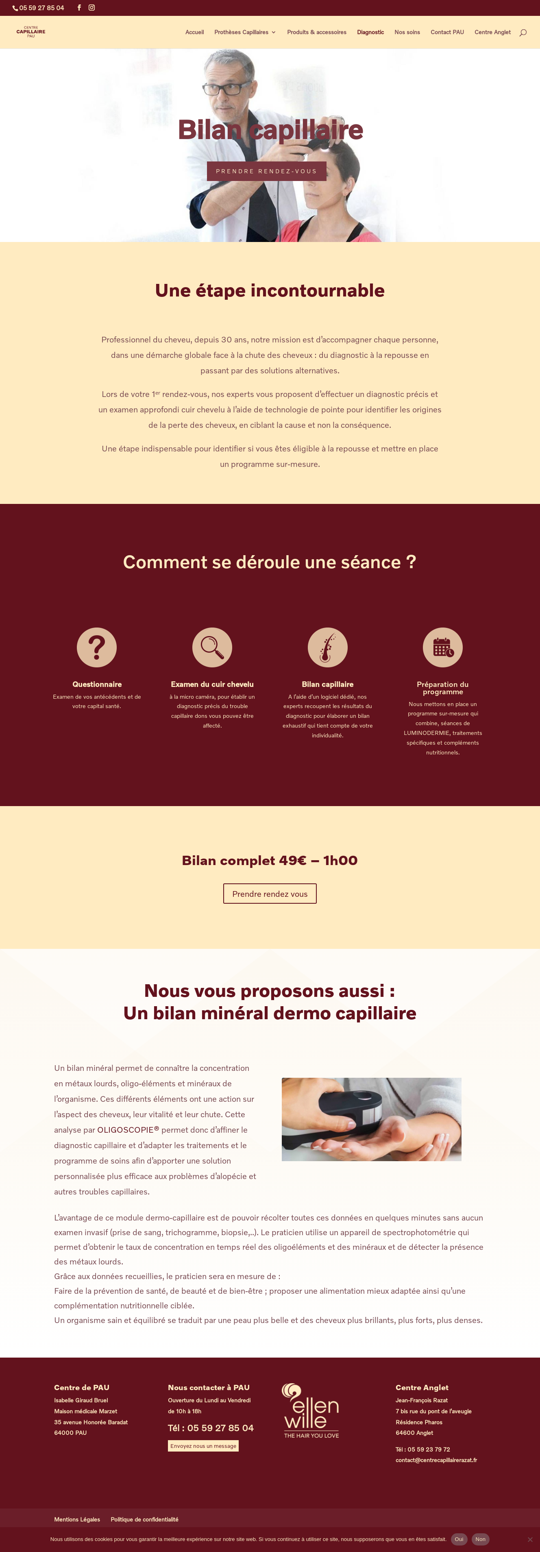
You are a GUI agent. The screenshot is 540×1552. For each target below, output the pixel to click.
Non (481, 1539)
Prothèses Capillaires (241, 32)
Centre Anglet (493, 32)
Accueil (194, 32)
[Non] (530, 1539)
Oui (459, 1539)
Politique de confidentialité (145, 1519)
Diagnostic (370, 32)
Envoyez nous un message (203, 1446)
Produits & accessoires (316, 32)
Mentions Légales (77, 1519)
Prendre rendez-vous (267, 171)
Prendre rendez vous (270, 893)
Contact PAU (447, 32)
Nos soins (407, 32)
